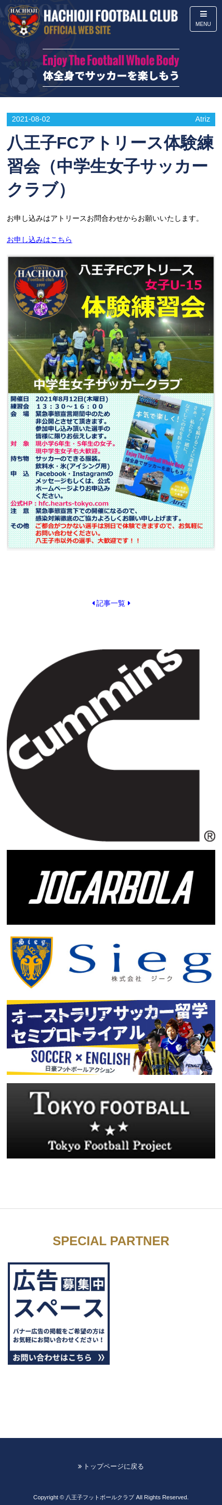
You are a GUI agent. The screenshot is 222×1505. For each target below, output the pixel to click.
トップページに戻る (111, 1466)
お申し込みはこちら (39, 239)
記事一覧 (111, 603)
